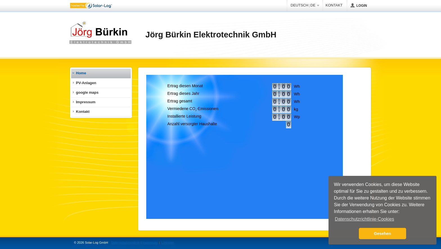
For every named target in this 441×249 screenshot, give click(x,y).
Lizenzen (167, 242)
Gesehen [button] (382, 233)
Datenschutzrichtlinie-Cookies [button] (364, 219)
